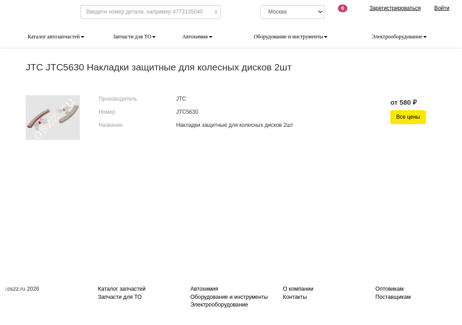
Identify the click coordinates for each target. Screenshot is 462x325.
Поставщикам (393, 297)
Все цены (408, 117)
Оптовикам (389, 289)
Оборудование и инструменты (290, 36)
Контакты (295, 297)
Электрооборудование (399, 36)
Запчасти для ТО (134, 36)
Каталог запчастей (122, 289)
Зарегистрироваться (395, 8)
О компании (298, 289)
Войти (441, 8)
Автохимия (197, 36)
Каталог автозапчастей (56, 36)
